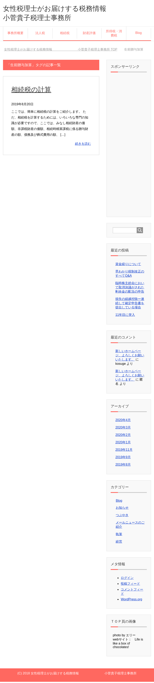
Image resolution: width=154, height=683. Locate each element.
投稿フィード (130, 585)
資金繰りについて (128, 265)
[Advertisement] (129, 147)
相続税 (65, 34)
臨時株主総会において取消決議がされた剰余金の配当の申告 (129, 288)
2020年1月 (123, 443)
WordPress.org (131, 600)
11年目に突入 (125, 316)
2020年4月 (123, 421)
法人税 (40, 34)
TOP (60, 50)
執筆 (119, 535)
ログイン (127, 579)
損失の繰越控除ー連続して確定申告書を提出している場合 (129, 304)
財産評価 (89, 34)
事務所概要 (15, 34)
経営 (119, 542)
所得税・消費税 (114, 34)
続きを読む (83, 145)
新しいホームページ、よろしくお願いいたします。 (129, 356)
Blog (138, 34)
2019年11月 (123, 451)
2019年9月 (123, 458)
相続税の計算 (31, 90)
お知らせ (122, 509)
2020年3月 (123, 428)
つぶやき (122, 516)
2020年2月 (123, 436)
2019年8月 (123, 465)
